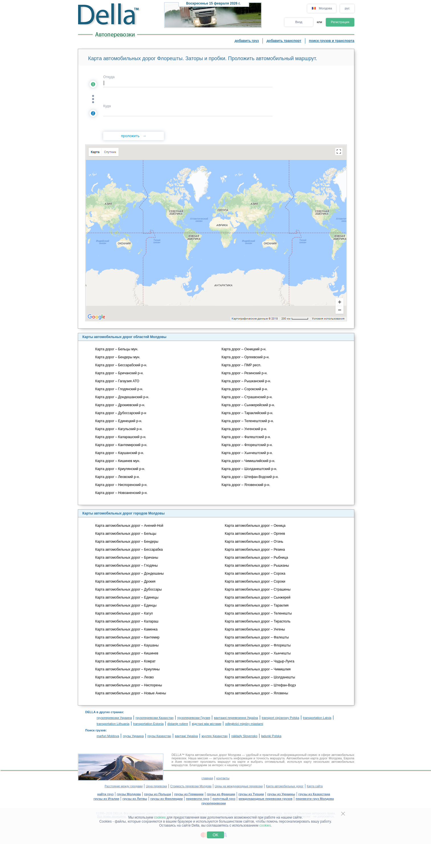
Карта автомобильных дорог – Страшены (257, 589)
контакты (222, 778)
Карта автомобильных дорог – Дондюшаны (129, 573)
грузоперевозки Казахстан (155, 717)
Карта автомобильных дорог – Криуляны (127, 669)
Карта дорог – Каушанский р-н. (119, 453)
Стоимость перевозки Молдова (191, 786)
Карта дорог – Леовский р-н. (117, 477)
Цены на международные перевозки (239, 786)
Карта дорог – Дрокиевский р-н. (120, 405)
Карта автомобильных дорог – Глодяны (126, 566)
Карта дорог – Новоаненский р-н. (121, 493)
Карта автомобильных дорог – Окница (255, 526)
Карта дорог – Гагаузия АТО (117, 381)
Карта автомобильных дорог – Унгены (255, 629)
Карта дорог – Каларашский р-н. (120, 437)
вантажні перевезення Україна (236, 717)
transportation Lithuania (113, 723)
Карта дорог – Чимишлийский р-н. (248, 461)
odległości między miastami (244, 723)
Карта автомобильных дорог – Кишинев (126, 653)
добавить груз (247, 41)
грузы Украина (133, 736)
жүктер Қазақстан (214, 736)
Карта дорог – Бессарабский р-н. (121, 365)
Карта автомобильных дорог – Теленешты (258, 613)
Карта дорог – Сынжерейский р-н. (248, 405)
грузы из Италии (106, 798)
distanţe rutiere (177, 723)
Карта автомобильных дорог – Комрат (125, 661)
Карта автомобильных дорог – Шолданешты (260, 677)
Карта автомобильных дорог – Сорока (255, 573)
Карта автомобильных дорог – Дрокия (125, 581)
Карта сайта (315, 786)
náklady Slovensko (244, 736)
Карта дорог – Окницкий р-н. (244, 349)
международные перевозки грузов (265, 798)
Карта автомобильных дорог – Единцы (125, 605)
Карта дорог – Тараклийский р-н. (247, 413)
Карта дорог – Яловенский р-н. (245, 485)
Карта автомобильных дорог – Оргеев (255, 534)
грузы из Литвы (135, 798)
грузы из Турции (251, 794)
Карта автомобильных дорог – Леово (124, 677)
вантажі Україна (186, 736)
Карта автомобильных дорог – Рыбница (256, 558)
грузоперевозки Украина (114, 717)
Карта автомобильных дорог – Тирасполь (257, 621)
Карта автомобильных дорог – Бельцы (125, 534)
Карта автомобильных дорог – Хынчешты (258, 653)
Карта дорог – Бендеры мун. (117, 357)
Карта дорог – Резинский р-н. (244, 373)
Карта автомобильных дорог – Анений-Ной (129, 526)
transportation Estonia (148, 723)
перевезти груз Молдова (315, 798)
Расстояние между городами (124, 786)
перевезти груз (198, 798)
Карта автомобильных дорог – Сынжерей (257, 597)
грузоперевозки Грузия (193, 717)
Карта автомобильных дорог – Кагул (124, 613)
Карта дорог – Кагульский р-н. (119, 429)
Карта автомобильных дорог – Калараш (126, 621)
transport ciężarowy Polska (280, 717)
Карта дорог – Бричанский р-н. (119, 373)
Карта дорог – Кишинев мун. (117, 461)
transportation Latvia (317, 717)
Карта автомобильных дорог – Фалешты (257, 637)
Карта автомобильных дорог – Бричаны (126, 558)
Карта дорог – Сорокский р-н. (244, 389)
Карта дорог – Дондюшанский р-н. (122, 397)
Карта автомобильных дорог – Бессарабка (129, 550)
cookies (160, 817)
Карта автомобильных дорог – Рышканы (257, 566)
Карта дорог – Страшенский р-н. (247, 397)
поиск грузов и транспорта (331, 41)
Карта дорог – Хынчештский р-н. (247, 453)
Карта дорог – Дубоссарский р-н (120, 413)
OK (215, 835)
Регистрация (340, 22)
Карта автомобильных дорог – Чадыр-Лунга (259, 661)
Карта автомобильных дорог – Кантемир (127, 637)
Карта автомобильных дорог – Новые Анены (130, 693)
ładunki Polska (271, 736)
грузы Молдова (129, 794)
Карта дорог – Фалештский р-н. (246, 437)
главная (207, 778)
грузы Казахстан (159, 736)
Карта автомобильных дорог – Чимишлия (258, 669)
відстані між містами (206, 723)
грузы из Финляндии (166, 798)
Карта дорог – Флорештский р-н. (247, 445)
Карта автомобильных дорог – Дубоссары (128, 589)
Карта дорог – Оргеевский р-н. (245, 357)
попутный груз (224, 798)
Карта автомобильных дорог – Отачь (254, 542)
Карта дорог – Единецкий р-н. (118, 421)
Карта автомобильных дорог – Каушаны (126, 645)
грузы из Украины (281, 794)
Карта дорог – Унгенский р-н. (244, 429)
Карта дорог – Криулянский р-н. (120, 469)
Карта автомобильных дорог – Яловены (256, 693)
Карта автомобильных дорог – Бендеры (126, 542)
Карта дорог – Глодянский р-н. (119, 389)
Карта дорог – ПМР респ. (241, 365)
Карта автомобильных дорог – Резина (255, 550)
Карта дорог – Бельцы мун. (116, 349)
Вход (298, 22)
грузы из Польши (157, 794)
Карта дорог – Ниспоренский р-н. (121, 485)
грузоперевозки (214, 803)
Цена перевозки (156, 786)
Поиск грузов (95, 730)
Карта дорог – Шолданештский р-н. (249, 469)
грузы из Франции (221, 794)
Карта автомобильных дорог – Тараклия (257, 605)
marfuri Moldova (108, 736)
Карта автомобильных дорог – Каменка (126, 629)
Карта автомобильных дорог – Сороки (255, 581)
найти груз (105, 794)
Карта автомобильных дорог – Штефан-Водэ (260, 685)
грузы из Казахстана (314, 794)
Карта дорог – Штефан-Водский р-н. (249, 477)
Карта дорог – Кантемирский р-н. (121, 445)
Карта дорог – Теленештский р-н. (247, 421)
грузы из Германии (189, 794)
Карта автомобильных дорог (285, 786)
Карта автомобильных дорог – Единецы (126, 597)
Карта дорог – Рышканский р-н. (246, 381)
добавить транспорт (284, 41)
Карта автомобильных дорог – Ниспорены (128, 685)
